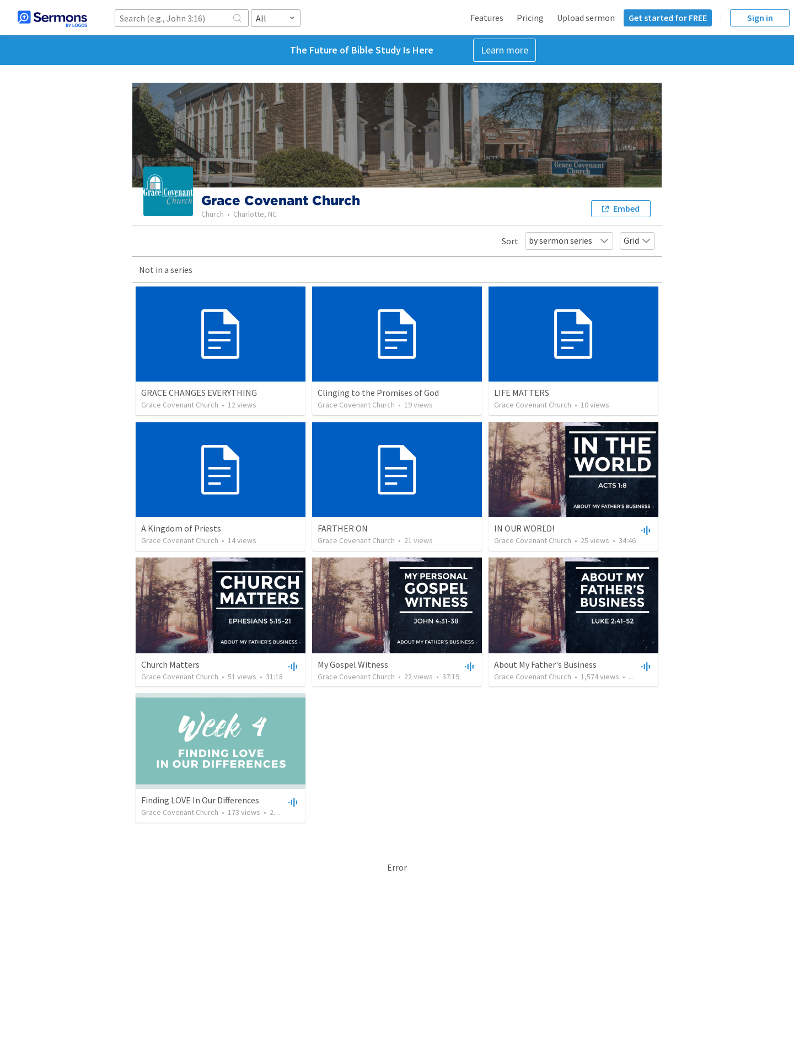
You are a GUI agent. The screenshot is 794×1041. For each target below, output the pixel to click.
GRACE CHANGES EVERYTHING (199, 392)
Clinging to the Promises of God (378, 392)
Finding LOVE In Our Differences (200, 800)
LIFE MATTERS (521, 392)
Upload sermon (586, 17)
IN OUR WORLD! (524, 528)
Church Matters (170, 664)
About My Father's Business (545, 664)
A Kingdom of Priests (181, 528)
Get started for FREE (668, 17)
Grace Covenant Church (179, 405)
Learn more (504, 50)
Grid (637, 240)
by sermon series (569, 240)
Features (486, 17)
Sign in (760, 17)
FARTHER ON (343, 528)
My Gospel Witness (353, 664)
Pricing (530, 17)
